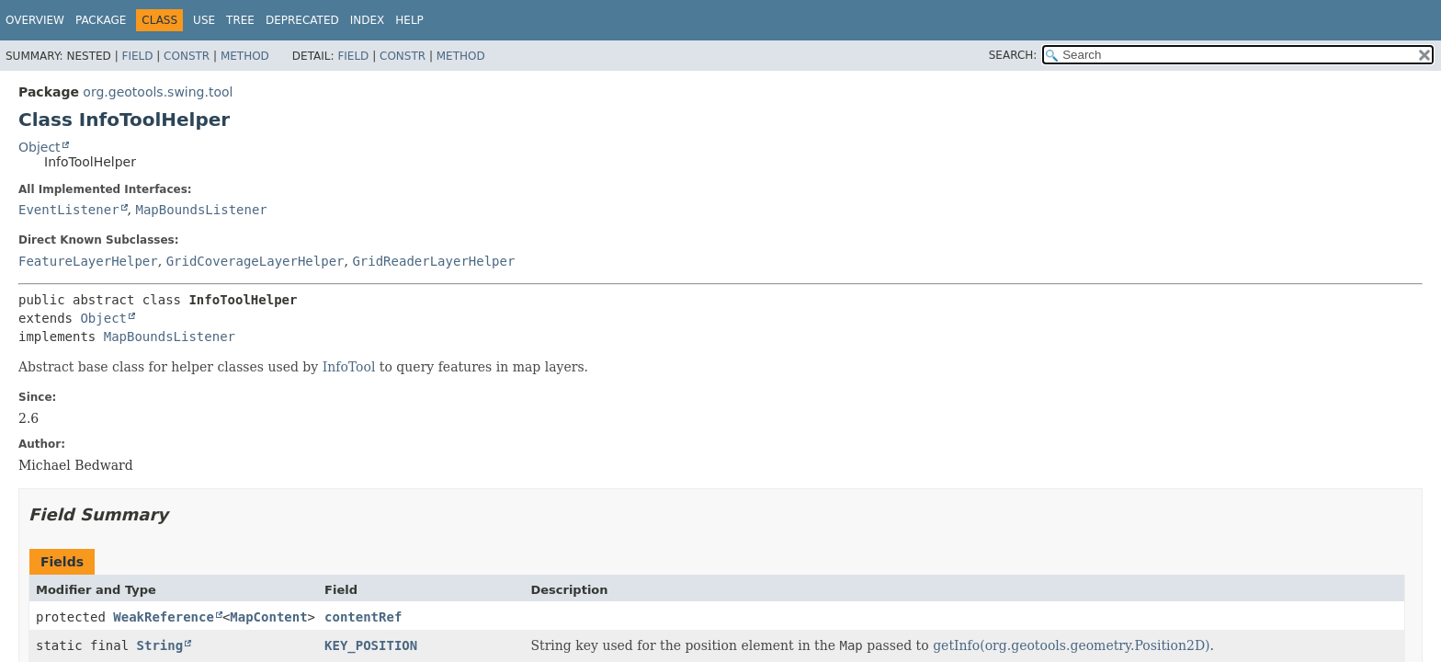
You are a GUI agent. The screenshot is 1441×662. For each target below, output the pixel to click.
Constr (187, 56)
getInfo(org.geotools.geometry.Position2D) (1071, 645)
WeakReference (163, 617)
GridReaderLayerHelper (433, 261)
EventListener (68, 209)
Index (367, 20)
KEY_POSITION (370, 645)
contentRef (363, 617)
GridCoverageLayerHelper (255, 261)
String (160, 645)
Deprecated (302, 20)
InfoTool (349, 367)
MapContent (268, 617)
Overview (35, 20)
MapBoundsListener (201, 209)
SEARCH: (1013, 55)
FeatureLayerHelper (88, 261)
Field (137, 56)
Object (39, 147)
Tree (240, 20)
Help (409, 20)
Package (100, 20)
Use (204, 20)
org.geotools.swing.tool (158, 92)
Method (245, 56)
